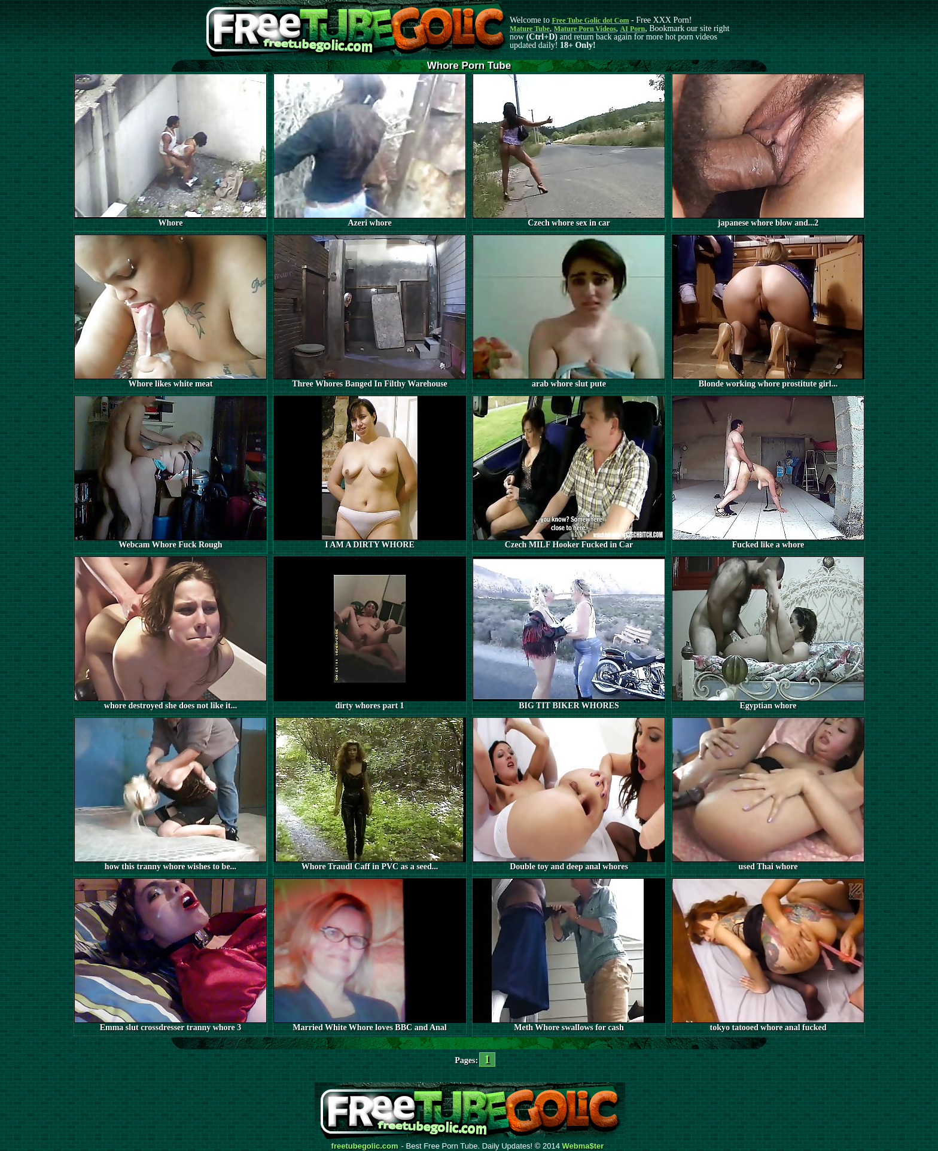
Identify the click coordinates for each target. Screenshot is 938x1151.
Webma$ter (583, 1146)
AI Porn (632, 29)
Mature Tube (530, 29)
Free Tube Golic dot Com (590, 20)
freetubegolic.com (364, 1146)
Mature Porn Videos (585, 29)
